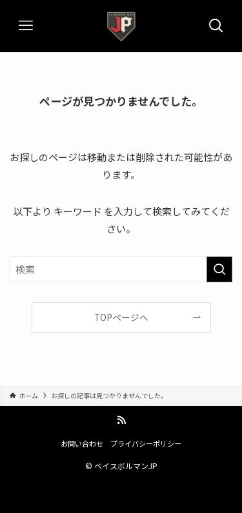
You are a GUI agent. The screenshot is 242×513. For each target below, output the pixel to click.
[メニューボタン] (26, 26)
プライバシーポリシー (145, 443)
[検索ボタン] (216, 26)
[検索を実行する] (219, 269)
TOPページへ (121, 317)
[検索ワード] (121, 269)
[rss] (121, 420)
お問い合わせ (82, 443)
